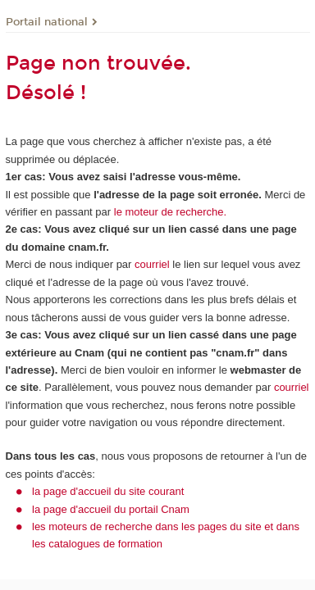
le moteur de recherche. (168, 212)
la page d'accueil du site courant (108, 491)
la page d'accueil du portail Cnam (110, 509)
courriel (152, 264)
